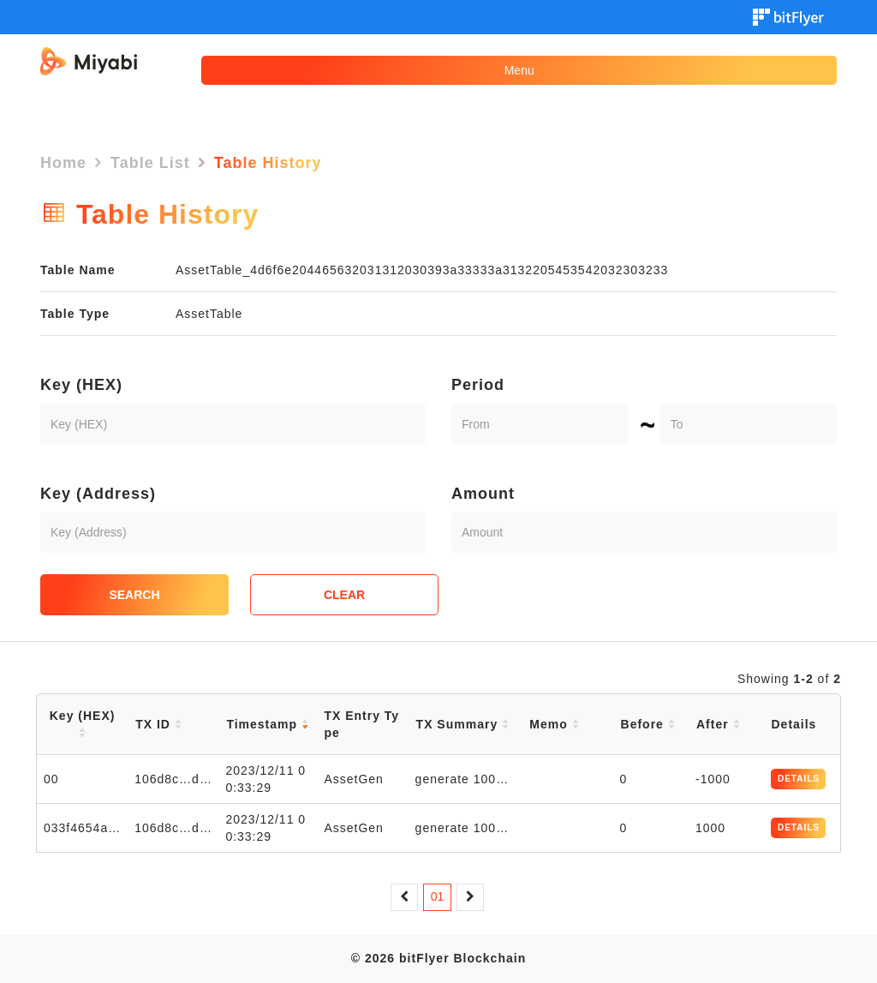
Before (648, 724)
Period (477, 384)
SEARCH (134, 595)
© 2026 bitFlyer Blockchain (438, 958)
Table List (150, 162)
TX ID (158, 724)
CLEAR (344, 595)
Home (63, 162)
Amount (483, 493)
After (718, 724)
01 (437, 896)
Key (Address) (98, 493)
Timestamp (267, 724)
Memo (553, 724)
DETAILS (799, 778)
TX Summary (462, 724)
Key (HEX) (81, 384)
